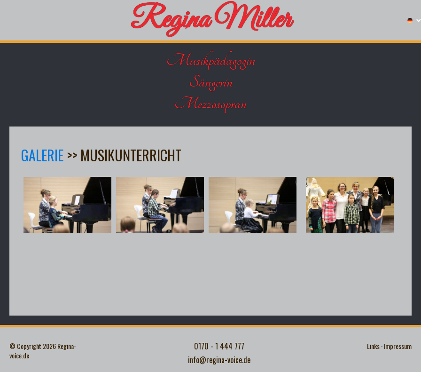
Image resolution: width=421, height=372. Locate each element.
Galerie (42, 155)
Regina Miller (211, 20)
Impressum (398, 346)
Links (373, 346)
